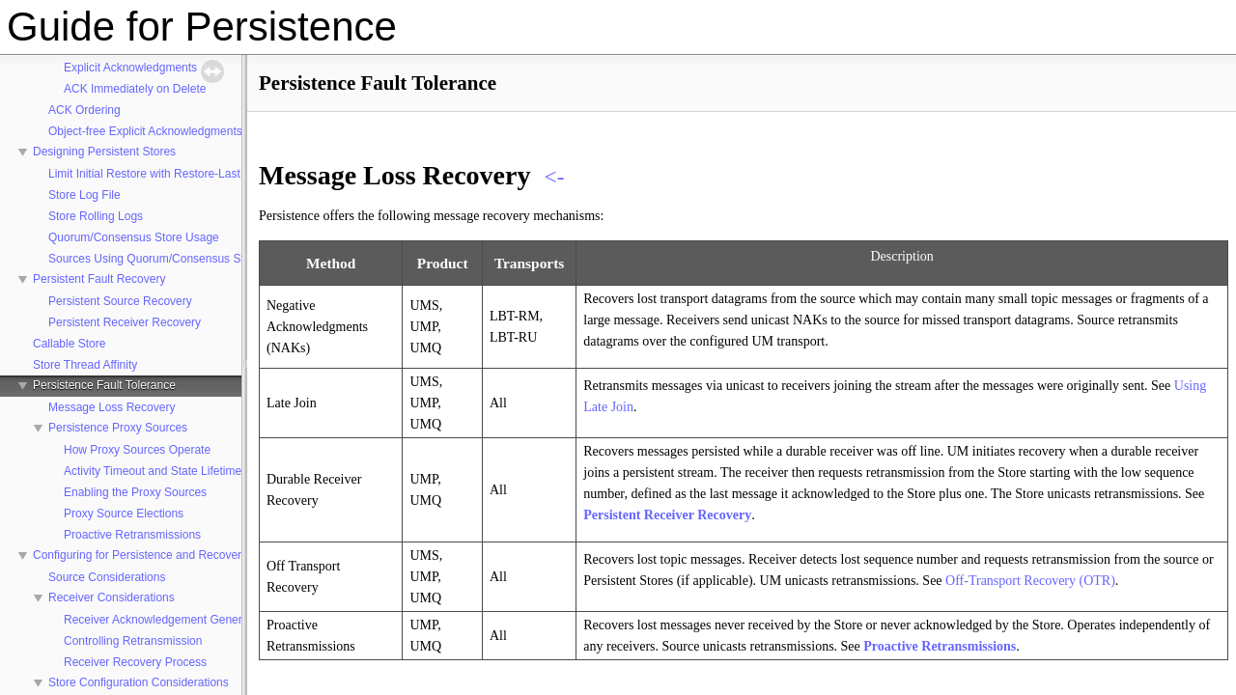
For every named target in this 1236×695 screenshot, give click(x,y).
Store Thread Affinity (85, 365)
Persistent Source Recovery (120, 301)
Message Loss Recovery (111, 407)
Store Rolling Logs (95, 216)
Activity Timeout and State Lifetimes (155, 471)
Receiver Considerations (111, 597)
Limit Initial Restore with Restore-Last (144, 174)
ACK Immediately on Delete (135, 89)
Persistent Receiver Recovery (124, 322)
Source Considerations (106, 577)
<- (554, 176)
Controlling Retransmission (133, 641)
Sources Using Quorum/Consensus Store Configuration (190, 258)
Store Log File (84, 195)
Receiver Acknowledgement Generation (165, 619)
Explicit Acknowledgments (130, 67)
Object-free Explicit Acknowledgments (145, 131)
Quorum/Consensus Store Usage (133, 237)
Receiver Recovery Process (135, 662)
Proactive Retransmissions (132, 535)
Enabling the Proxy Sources (135, 492)
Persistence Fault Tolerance (104, 385)
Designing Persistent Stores (104, 151)
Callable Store (69, 343)
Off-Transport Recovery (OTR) (1030, 580)
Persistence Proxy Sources (117, 427)
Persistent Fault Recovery (99, 279)
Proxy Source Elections (123, 513)
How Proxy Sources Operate (137, 450)
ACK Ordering (84, 110)
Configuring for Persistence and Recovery (140, 555)
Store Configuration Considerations (138, 682)
